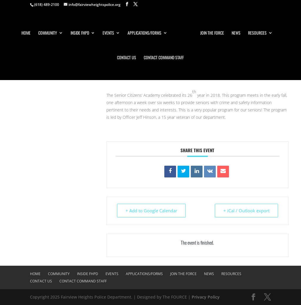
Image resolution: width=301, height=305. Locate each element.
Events (108, 33)
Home (26, 33)
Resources (257, 33)
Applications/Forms (144, 33)
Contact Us (126, 57)
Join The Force (212, 33)
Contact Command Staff (164, 57)
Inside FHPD (80, 33)
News (236, 33)
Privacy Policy (206, 297)
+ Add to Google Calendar (151, 211)
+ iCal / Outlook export (246, 211)
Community (47, 33)
